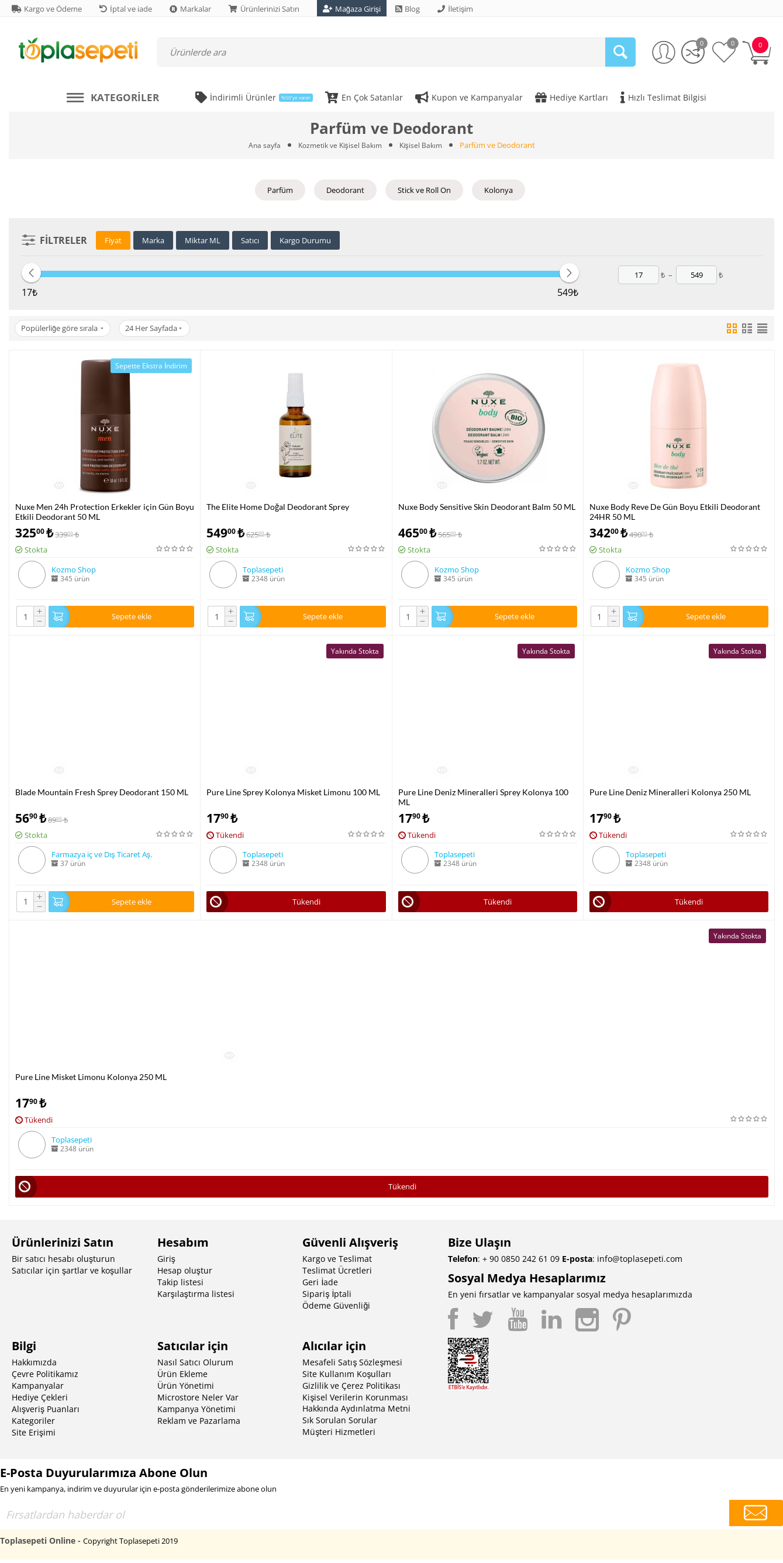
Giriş (166, 1262)
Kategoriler (33, 1424)
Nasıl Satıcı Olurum (195, 1365)
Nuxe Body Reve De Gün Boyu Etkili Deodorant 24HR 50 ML (674, 512)
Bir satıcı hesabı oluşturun (63, 1262)
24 (159, 328)
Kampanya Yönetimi (196, 1412)
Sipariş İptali (326, 1297)
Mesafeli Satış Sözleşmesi (352, 1365)
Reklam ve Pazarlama (198, 1424)
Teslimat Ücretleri (337, 1273)
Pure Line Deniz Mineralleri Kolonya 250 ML (670, 793)
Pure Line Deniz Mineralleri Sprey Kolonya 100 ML (483, 798)
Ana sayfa (260, 145)
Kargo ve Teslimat (337, 1262)
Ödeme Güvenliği (336, 1308)
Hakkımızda (34, 1365)
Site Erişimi (34, 1435)
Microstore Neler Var (198, 1400)
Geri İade (320, 1285)
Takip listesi (180, 1285)
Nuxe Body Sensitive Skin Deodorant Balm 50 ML (486, 507)
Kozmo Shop (73, 569)
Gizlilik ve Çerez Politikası (351, 1389)
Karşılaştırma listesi (195, 1297)
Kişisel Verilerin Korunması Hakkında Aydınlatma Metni (356, 1406)
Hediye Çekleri (40, 1400)
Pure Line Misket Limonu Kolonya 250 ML (91, 1079)
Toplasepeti (263, 569)
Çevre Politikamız (45, 1377)
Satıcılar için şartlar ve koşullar (72, 1273)
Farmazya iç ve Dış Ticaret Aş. (101, 855)
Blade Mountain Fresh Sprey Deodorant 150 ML (101, 793)
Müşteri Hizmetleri (338, 1435)
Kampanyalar (38, 1389)
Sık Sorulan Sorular (339, 1423)
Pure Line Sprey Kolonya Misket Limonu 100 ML (293, 793)
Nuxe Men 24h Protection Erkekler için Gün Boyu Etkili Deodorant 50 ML (104, 512)
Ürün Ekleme (182, 1377)
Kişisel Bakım (424, 145)
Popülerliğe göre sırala (64, 328)
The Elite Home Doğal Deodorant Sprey (277, 507)
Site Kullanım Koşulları (346, 1377)
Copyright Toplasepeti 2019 (130, 1544)
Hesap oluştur (184, 1273)
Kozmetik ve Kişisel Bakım (339, 145)
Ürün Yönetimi (185, 1389)
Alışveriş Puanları (46, 1412)
